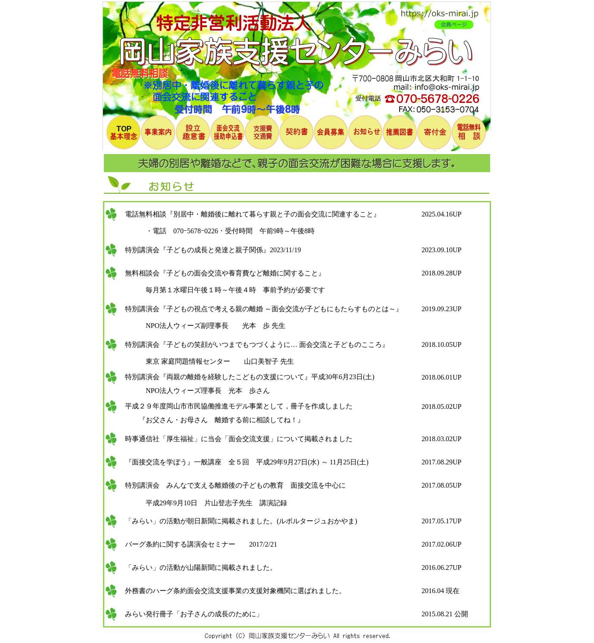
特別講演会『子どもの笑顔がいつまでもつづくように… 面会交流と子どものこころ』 (253, 344)
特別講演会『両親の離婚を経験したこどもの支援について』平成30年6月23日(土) (246, 376)
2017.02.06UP (441, 544)
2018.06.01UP (441, 377)
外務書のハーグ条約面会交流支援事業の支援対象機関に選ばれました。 (232, 590)
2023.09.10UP (441, 249)
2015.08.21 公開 (445, 614)
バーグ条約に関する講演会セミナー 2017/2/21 (197, 544)
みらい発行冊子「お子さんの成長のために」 (190, 614)
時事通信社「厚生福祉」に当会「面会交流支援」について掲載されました (235, 438)
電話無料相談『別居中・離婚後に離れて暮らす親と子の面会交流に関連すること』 (249, 214)
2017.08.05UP (441, 485)
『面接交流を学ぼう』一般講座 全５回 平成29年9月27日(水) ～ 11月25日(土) (243, 462)
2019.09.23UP (441, 308)
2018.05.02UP (441, 406)
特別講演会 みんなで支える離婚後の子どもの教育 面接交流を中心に (232, 485)
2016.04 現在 (441, 590)
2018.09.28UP (441, 273)
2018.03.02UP (441, 438)
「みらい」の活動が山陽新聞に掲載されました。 (197, 567)
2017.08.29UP (441, 462)
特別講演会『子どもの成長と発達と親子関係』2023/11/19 (209, 249)
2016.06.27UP (441, 567)
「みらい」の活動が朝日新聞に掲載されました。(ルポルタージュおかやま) (237, 521)
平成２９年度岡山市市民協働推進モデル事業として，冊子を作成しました (235, 406)
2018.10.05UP (441, 344)
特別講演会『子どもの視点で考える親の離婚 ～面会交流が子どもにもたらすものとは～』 (260, 308)
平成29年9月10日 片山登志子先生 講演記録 (202, 503)
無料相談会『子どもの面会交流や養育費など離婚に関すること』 (221, 273)
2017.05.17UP (441, 521)
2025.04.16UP (441, 214)
